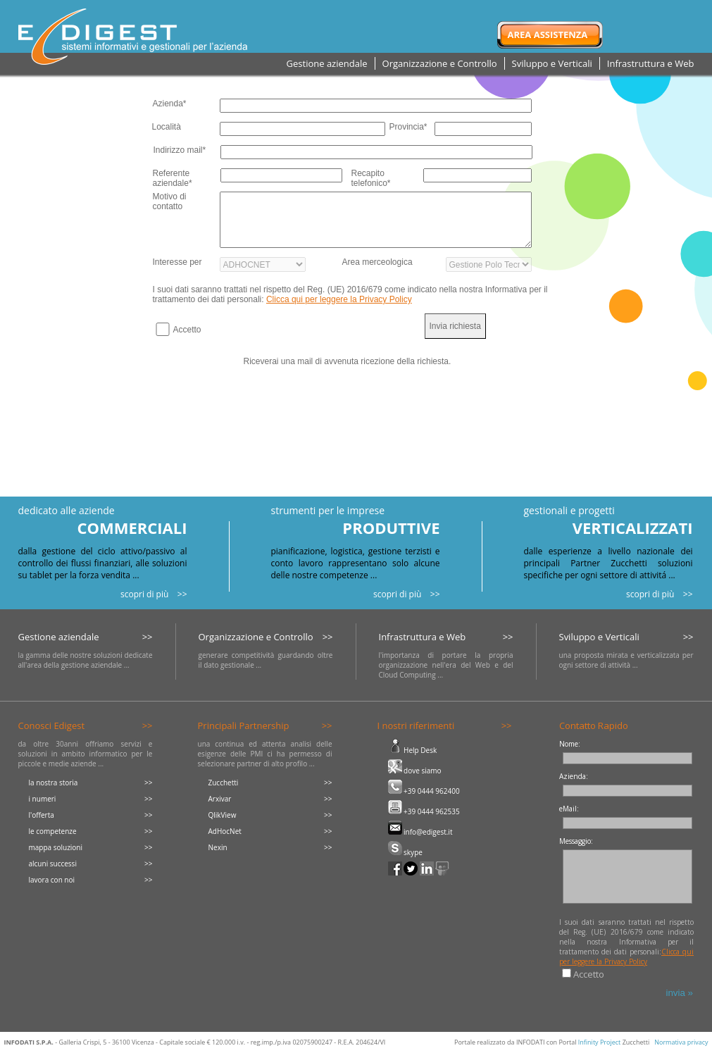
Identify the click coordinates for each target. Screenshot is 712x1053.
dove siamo (415, 770)
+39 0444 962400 (424, 791)
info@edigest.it (420, 832)
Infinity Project (599, 1042)
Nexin (217, 847)
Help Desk (412, 750)
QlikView (222, 815)
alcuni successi (53, 863)
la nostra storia (53, 782)
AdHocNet (225, 831)
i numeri (42, 799)
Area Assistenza (548, 34)
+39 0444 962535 (424, 811)
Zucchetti (223, 782)
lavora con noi (52, 880)
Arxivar (220, 799)
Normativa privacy (681, 1042)
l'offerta (41, 815)
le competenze (53, 831)
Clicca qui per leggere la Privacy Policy (339, 299)
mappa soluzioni (56, 847)
